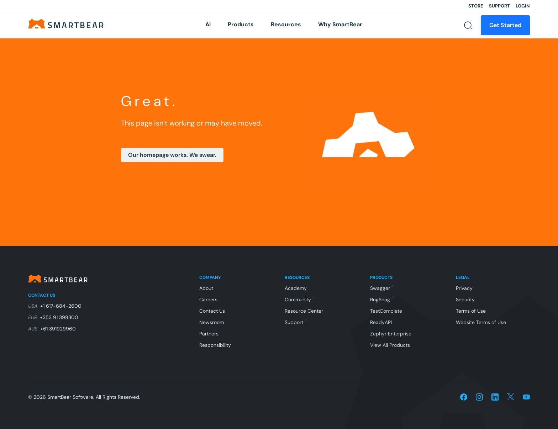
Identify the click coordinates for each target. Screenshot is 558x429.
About (206, 288)
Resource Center (304, 311)
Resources (286, 24)
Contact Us (212, 311)
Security (465, 299)
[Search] (468, 25)
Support (499, 6)
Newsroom (211, 322)
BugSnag (381, 299)
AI (208, 24)
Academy (296, 288)
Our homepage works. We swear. (172, 155)
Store (475, 6)
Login (523, 6)
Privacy (464, 288)
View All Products (390, 345)
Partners (209, 333)
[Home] (66, 23)
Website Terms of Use (481, 322)
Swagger (381, 288)
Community (299, 299)
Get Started (505, 25)
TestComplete (386, 311)
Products (241, 24)
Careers (208, 299)
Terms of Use (471, 311)
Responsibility (215, 345)
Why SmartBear (340, 24)
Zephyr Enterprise (390, 333)
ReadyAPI (381, 322)
